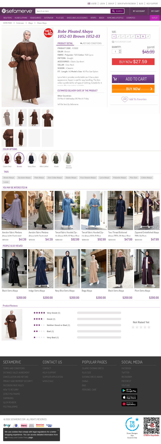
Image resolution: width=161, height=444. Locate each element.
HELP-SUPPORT (152, 3)
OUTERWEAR (48, 18)
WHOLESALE (48, 381)
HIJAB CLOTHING (21, 18)
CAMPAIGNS (8, 398)
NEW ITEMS (7, 18)
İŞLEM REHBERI (9, 402)
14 (138, 36)
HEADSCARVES (35, 18)
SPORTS (93, 18)
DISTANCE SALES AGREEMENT (16, 372)
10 (128, 36)
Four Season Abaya (88, 178)
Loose (6, 182)
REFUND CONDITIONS (92, 43)
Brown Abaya (9, 178)
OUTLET (155, 18)
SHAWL (85, 381)
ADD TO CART (136, 78)
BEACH (101, 18)
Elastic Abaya (71, 178)
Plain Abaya (39, 178)
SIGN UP (111, 3)
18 (148, 36)
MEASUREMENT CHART (121, 41)
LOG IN (102, 3)
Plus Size (133, 178)
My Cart (155, 11)
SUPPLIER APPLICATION (53, 376)
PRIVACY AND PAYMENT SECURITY (18, 381)
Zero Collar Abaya (55, 178)
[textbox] (69, 11)
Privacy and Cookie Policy (18, 437)
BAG (84, 385)
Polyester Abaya (119, 178)
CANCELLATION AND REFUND (15, 376)
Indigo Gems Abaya (37, 290)
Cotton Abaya (146, 178)
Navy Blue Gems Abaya (65, 290)
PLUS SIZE (60, 18)
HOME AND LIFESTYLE (115, 18)
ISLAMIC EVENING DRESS (93, 368)
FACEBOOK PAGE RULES (13, 385)
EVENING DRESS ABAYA (92, 376)
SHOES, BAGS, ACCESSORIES (77, 18)
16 (143, 36)
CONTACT (47, 368)
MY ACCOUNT (139, 11)
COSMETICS (130, 18)
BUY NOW (133, 61)
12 (133, 36)
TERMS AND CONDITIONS (14, 368)
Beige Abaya (87, 290)
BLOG (141, 3)
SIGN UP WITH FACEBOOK (126, 3)
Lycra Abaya (104, 178)
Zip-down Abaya (24, 178)
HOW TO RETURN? (10, 389)
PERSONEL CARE (89, 389)
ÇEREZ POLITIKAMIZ (11, 394)
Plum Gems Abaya (142, 290)
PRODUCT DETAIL (65, 43)
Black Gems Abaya (10, 290)
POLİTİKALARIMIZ (10, 406)
